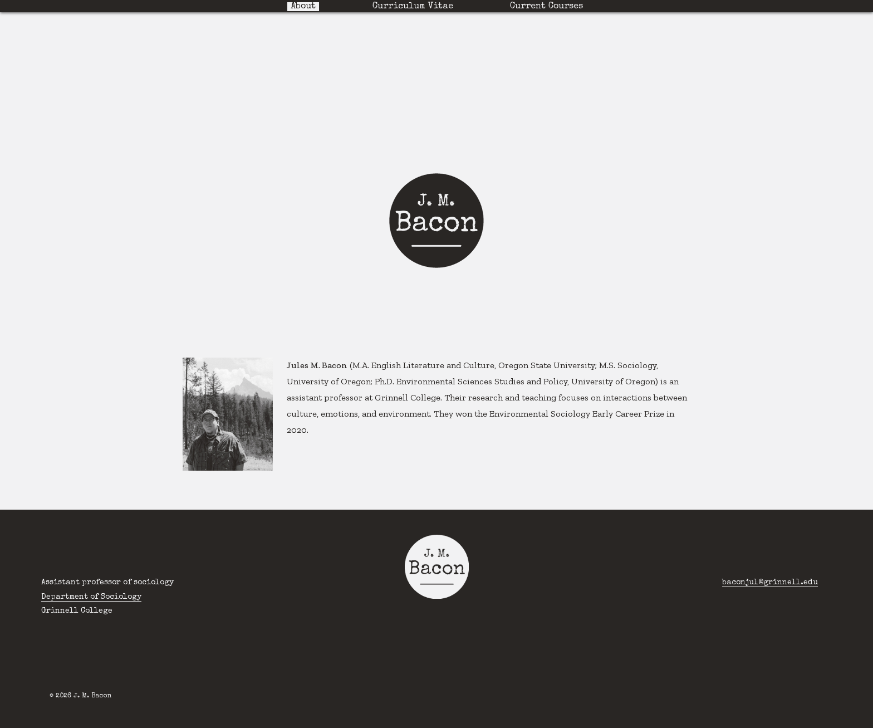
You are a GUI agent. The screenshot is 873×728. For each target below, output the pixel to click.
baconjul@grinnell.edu (770, 583)
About (303, 6)
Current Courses (546, 6)
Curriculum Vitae (412, 6)
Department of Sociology (91, 597)
